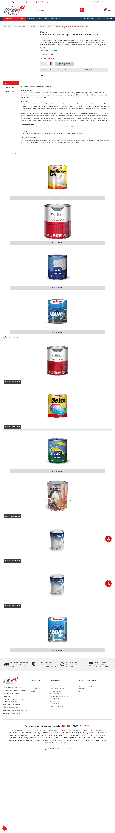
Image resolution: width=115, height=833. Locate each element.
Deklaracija (9, 87)
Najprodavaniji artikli (53, 18)
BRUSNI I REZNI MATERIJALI (95, 738)
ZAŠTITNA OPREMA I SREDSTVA (69, 740)
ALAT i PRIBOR (85, 740)
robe (71, 663)
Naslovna (30, 18)
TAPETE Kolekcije (66, 743)
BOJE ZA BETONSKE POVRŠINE (49, 730)
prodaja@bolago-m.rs (15, 713)
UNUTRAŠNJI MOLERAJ (18, 730)
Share (42, 75)
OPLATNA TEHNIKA (62, 738)
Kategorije (7, 18)
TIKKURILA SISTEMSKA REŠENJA (95, 735)
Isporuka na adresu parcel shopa (59, 696)
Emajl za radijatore (45, 27)
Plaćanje (99, 663)
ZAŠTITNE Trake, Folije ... (51, 743)
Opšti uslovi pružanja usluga (58, 688)
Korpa (107, 10)
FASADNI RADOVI (32, 730)
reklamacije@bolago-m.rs (19, 710)
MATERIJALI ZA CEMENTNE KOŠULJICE (94, 733)
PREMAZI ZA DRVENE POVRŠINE (71, 730)
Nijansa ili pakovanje (12, 382)
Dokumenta (9, 92)
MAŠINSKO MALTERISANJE (46, 738)
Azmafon (90, 687)
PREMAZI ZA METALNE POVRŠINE (24, 27)
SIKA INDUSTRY (64, 735)
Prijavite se (27, 2)
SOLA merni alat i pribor (99, 740)
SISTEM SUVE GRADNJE (77, 738)
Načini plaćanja (97, 2)
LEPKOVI (33, 738)
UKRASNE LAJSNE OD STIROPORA (46, 740)
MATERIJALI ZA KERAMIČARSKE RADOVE (22, 735)
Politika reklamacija (55, 701)
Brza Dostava (18, 663)
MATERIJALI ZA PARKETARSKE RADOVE (47, 733)
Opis (6, 83)
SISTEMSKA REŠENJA (77, 735)
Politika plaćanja (54, 699)
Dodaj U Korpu (64, 64)
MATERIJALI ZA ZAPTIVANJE (19, 738)
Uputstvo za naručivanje (85, 2)
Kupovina (44, 663)
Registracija (81, 688)
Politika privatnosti (55, 691)
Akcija (40, 18)
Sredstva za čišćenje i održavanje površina (21, 740)
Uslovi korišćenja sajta (56, 706)
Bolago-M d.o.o (58, 749)
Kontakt (110, 2)
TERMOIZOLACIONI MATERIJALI (71, 733)
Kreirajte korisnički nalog (40, 2)
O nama (104, 2)
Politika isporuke (54, 693)
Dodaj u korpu (57, 243)
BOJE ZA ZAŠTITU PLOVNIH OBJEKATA (21, 733)
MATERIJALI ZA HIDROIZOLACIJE (47, 735)
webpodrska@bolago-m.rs (11, 707)
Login (79, 686)
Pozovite (57, 198)
